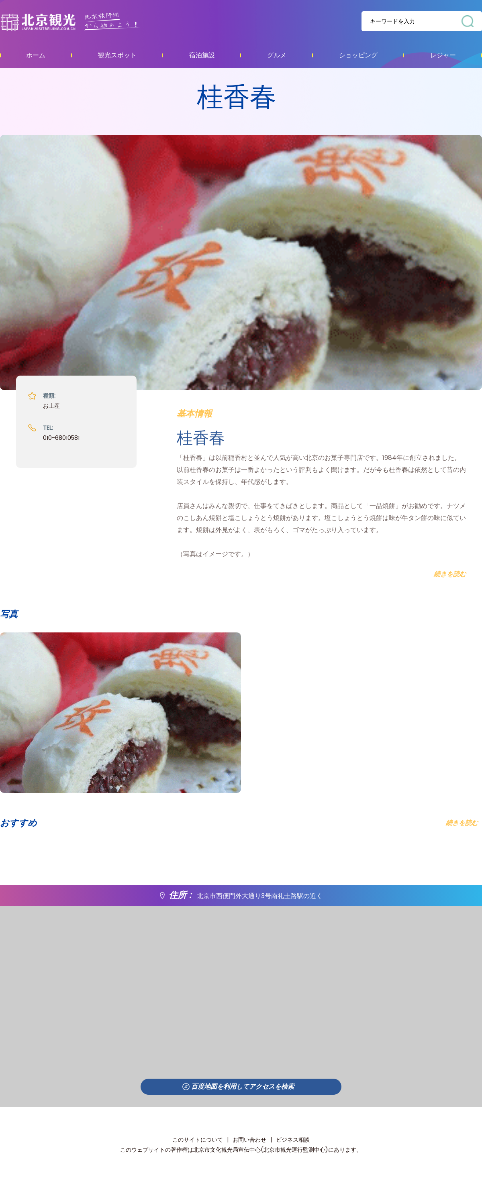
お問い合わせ (249, 1140)
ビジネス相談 (293, 1140)
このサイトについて (197, 1140)
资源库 (86, 22)
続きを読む (462, 822)
